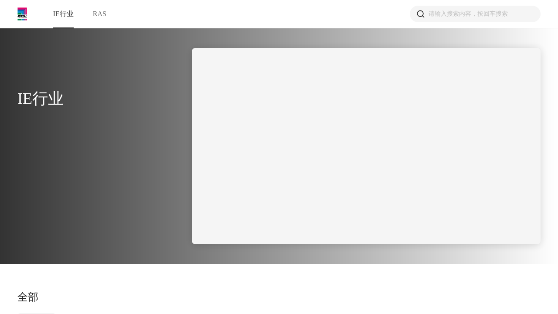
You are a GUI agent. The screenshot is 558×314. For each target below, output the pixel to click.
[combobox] (478, 14)
